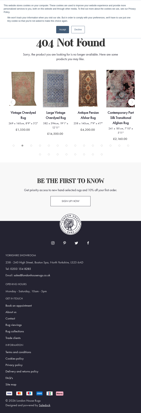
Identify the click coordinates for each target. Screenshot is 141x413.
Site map (11, 384)
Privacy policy (14, 365)
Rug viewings (14, 325)
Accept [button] (62, 29)
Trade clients (13, 338)
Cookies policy (15, 358)
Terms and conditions (18, 352)
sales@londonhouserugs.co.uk (32, 275)
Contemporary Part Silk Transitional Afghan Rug (123, 117)
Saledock (44, 405)
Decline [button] (78, 29)
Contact (10, 318)
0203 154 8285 (20, 269)
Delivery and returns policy (22, 371)
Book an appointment (19, 305)
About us (11, 312)
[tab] (14, 145)
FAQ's (9, 378)
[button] (12, 102)
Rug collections (15, 331)
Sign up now (70, 201)
